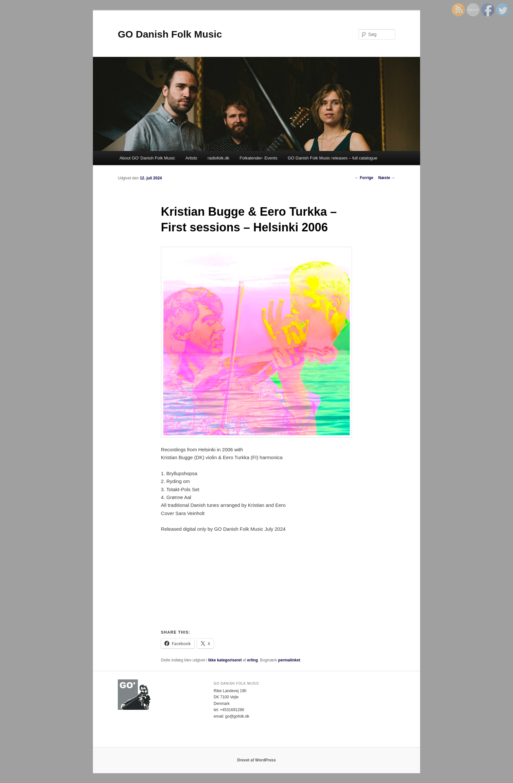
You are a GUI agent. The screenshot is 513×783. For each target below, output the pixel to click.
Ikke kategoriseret (225, 660)
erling (252, 660)
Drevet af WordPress (256, 760)
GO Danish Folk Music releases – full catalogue (332, 158)
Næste (386, 177)
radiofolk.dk (218, 158)
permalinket (289, 660)
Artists (191, 158)
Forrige (364, 177)
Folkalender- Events (258, 158)
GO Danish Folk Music (170, 34)
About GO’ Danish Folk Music (147, 158)
